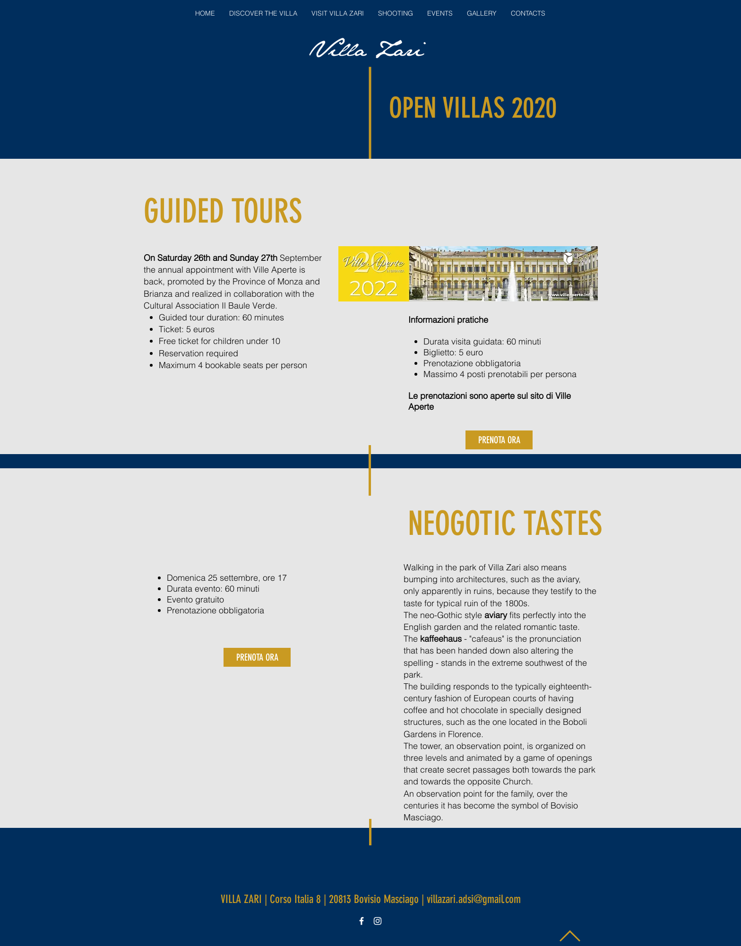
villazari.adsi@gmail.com (474, 899)
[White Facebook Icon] (361, 921)
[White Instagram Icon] (377, 921)
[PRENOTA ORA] (499, 439)
